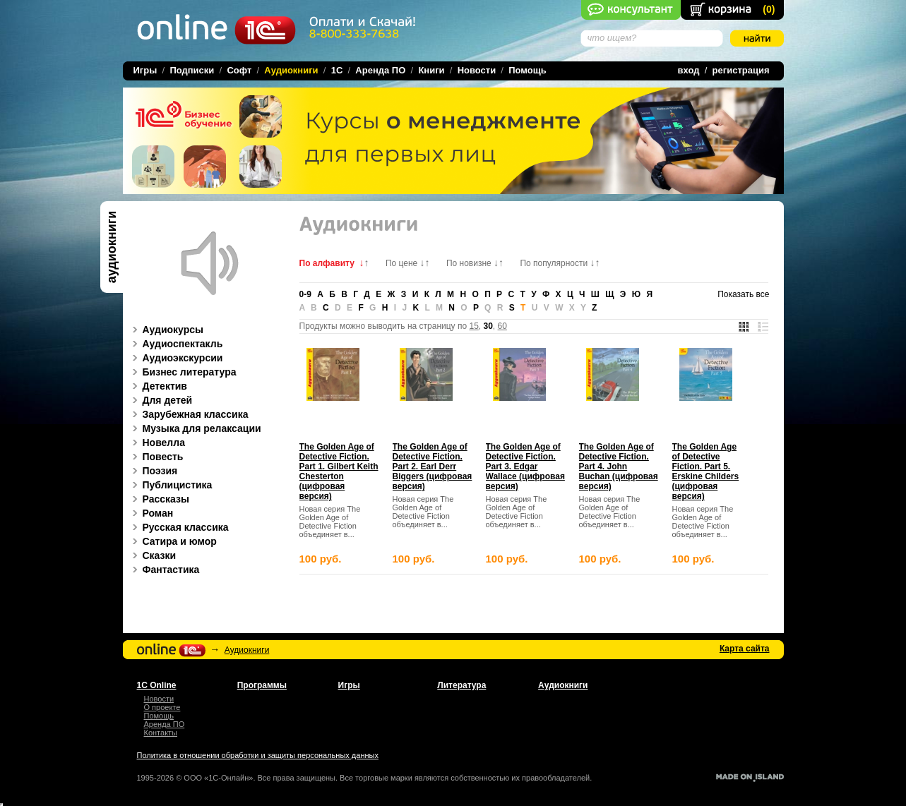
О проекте (162, 707)
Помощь (527, 70)
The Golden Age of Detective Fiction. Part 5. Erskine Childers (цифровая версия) (705, 471)
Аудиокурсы (166, 330)
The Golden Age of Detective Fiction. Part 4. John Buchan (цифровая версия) (618, 466)
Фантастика (164, 570)
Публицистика (170, 485)
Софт (239, 70)
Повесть (156, 457)
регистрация (741, 70)
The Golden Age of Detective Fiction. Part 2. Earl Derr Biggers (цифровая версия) (432, 466)
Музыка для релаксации (194, 428)
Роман (151, 513)
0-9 (305, 294)
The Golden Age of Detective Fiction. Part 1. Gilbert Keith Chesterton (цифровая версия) (339, 471)
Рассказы (158, 499)
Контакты (161, 732)
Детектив (157, 386)
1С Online (157, 685)
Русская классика (178, 527)
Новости (477, 70)
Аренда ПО (380, 70)
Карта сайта (745, 649)
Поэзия (153, 471)
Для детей (160, 400)
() (769, 9)
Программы (262, 685)
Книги (431, 70)
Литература (461, 685)
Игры (145, 70)
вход (689, 70)
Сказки (152, 555)
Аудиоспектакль (175, 344)
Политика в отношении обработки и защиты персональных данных (258, 755)
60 (502, 326)
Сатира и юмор (172, 541)
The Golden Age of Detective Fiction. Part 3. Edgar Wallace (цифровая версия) (525, 466)
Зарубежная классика (188, 414)
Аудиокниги (247, 650)
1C (337, 70)
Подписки (191, 70)
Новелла (156, 442)
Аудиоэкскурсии (175, 358)
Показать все (743, 294)
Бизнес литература (182, 372)
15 (473, 326)
